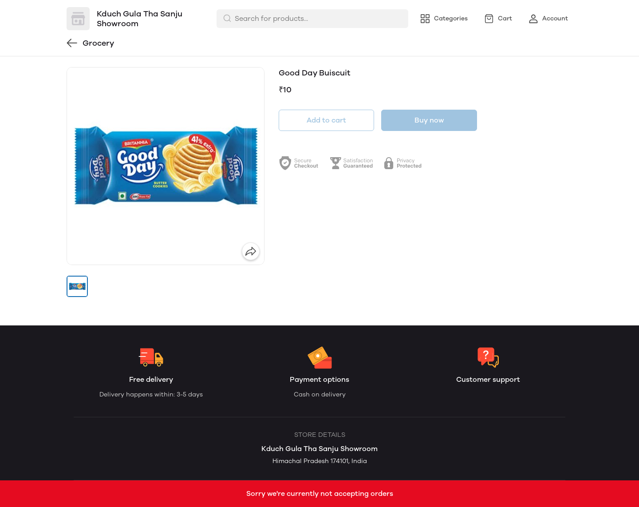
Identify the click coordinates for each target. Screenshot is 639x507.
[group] (165, 166)
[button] (77, 286)
